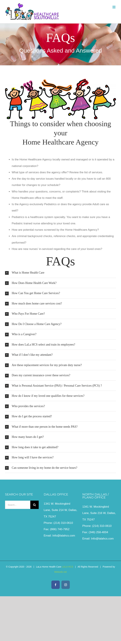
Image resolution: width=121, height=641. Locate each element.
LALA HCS (67, 566)
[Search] (34, 505)
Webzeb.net (60, 572)
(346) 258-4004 (98, 532)
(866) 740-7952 (59, 529)
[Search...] (17, 505)
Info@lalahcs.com (63, 535)
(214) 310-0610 (63, 522)
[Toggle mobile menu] (114, 7)
